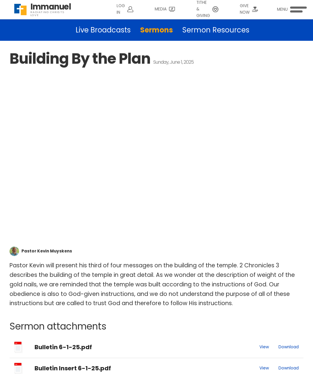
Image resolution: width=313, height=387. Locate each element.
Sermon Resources (215, 30)
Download (288, 347)
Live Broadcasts (103, 30)
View (264, 347)
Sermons (156, 30)
